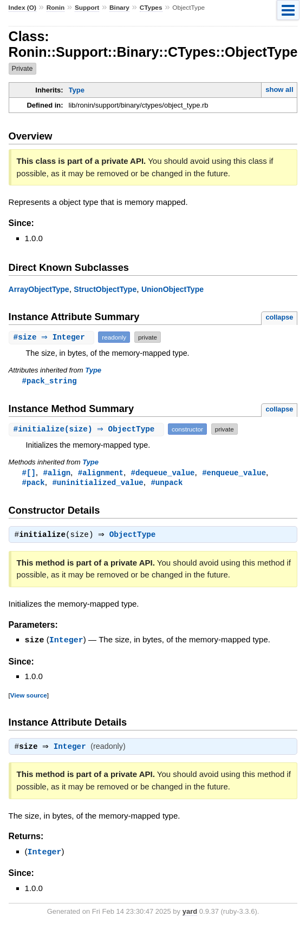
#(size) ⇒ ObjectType (88, 429)
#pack (33, 484)
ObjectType (135, 537)
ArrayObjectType (39, 289)
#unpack (167, 484)
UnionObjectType (172, 289)
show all (279, 89)
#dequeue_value (163, 473)
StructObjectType (105, 289)
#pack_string (49, 381)
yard (190, 914)
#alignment (100, 473)
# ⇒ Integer (53, 337)
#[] (29, 473)
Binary (119, 7)
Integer (66, 642)
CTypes (151, 7)
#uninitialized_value (97, 484)
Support (87, 7)
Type (76, 90)
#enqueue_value (234, 473)
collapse (279, 317)
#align (57, 473)
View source (28, 697)
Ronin (56, 7)
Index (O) (22, 7)
